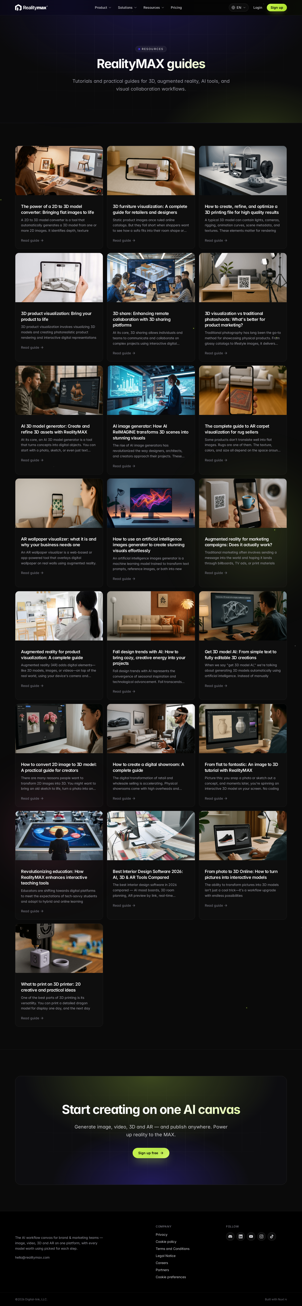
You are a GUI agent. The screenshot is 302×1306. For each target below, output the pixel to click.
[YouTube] (251, 1236)
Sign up (277, 7)
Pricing (176, 7)
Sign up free (151, 1153)
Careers (162, 1263)
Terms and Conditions (172, 1249)
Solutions (127, 7)
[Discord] (230, 1236)
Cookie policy (166, 1242)
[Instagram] (261, 1236)
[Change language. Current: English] (239, 8)
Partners (162, 1270)
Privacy (162, 1234)
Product (103, 7)
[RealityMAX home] (31, 7)
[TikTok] (272, 1236)
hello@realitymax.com (32, 1257)
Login (257, 7)
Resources (154, 7)
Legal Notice (166, 1256)
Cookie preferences (171, 1277)
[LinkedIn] (240, 1236)
